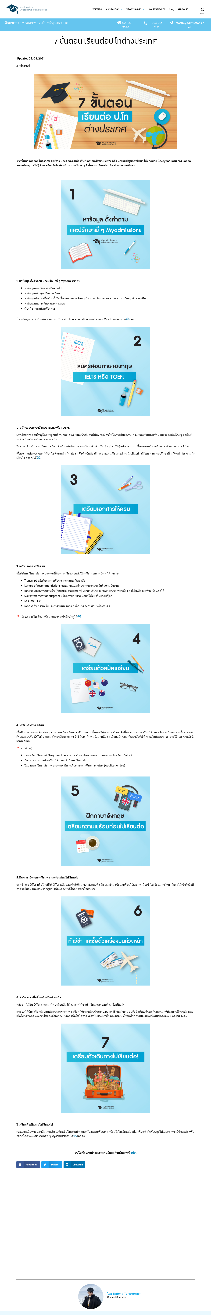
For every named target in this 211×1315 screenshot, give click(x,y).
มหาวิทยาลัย (112, 11)
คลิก (133, 1157)
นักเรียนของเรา (156, 11)
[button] (28, 1169)
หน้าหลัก (97, 11)
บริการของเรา (133, 11)
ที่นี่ (127, 324)
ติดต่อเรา (183, 11)
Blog (171, 11)
